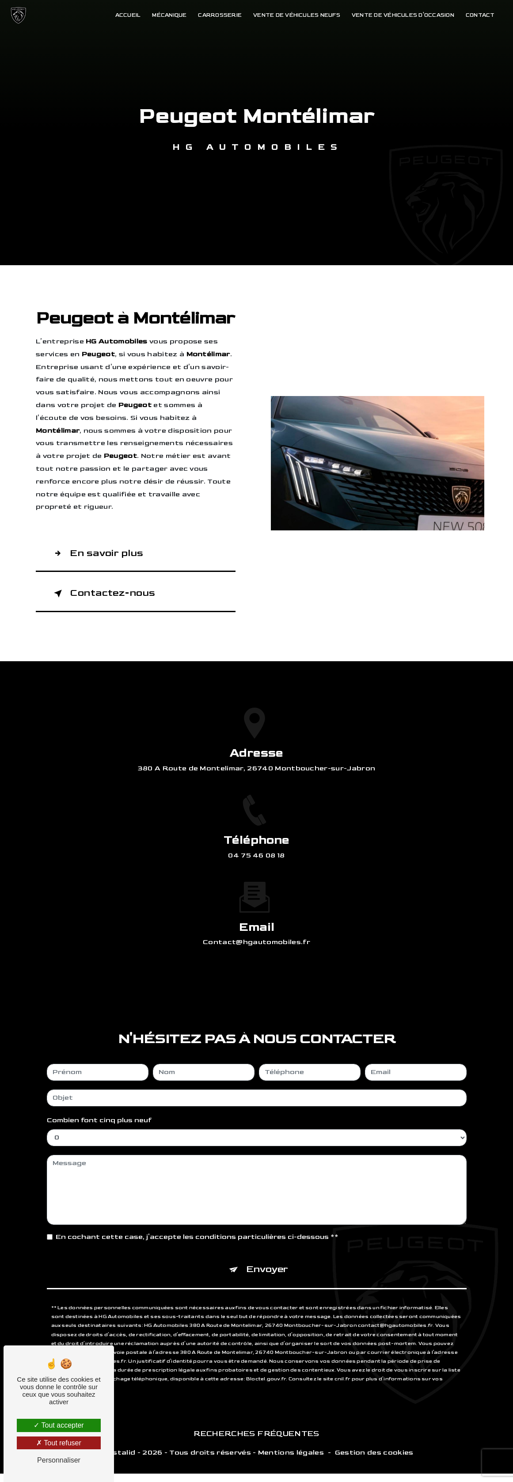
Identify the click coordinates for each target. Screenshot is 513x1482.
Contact (476, 15)
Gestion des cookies (374, 1461)
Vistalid (121, 1461)
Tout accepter (59, 1425)
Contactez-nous (107, 597)
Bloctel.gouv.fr (266, 1348)
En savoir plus (101, 554)
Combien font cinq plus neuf (99, 1086)
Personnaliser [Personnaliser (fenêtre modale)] (58, 1460)
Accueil (124, 15)
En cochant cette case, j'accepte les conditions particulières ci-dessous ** (197, 1203)
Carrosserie (217, 15)
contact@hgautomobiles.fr (256, 908)
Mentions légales (291, 1461)
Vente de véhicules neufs (293, 15)
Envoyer (267, 1237)
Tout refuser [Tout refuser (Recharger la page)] (58, 1443)
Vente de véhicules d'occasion (399, 15)
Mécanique (166, 15)
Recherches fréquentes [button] (256, 1442)
